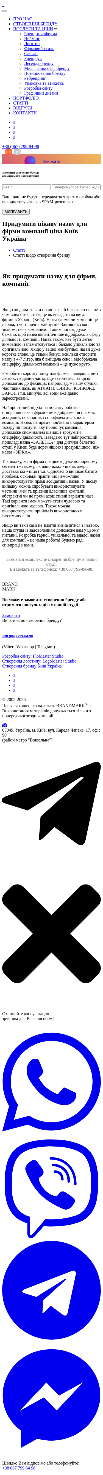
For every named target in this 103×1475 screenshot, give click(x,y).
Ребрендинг (35, 78)
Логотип (32, 43)
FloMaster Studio (48, 656)
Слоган (31, 53)
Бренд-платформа (40, 33)
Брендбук (33, 58)
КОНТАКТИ (25, 113)
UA (8, 152)
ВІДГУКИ (22, 108)
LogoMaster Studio (60, 661)
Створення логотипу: (21, 661)
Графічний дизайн (41, 93)
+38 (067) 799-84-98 (20, 146)
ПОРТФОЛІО (26, 98)
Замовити (51, 161)
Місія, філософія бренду (47, 68)
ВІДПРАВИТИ (15, 212)
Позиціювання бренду (44, 73)
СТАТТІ (20, 103)
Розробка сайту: (17, 656)
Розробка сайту (38, 88)
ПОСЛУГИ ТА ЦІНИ (33, 28)
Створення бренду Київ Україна (32, 666)
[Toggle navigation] (4, 11)
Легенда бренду (39, 63)
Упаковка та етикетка (44, 83)
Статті (19, 250)
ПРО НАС (22, 19)
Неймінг (32, 38)
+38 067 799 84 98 (18, 1468)
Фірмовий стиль (39, 48)
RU (17, 152)
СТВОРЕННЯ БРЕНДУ (35, 23)
